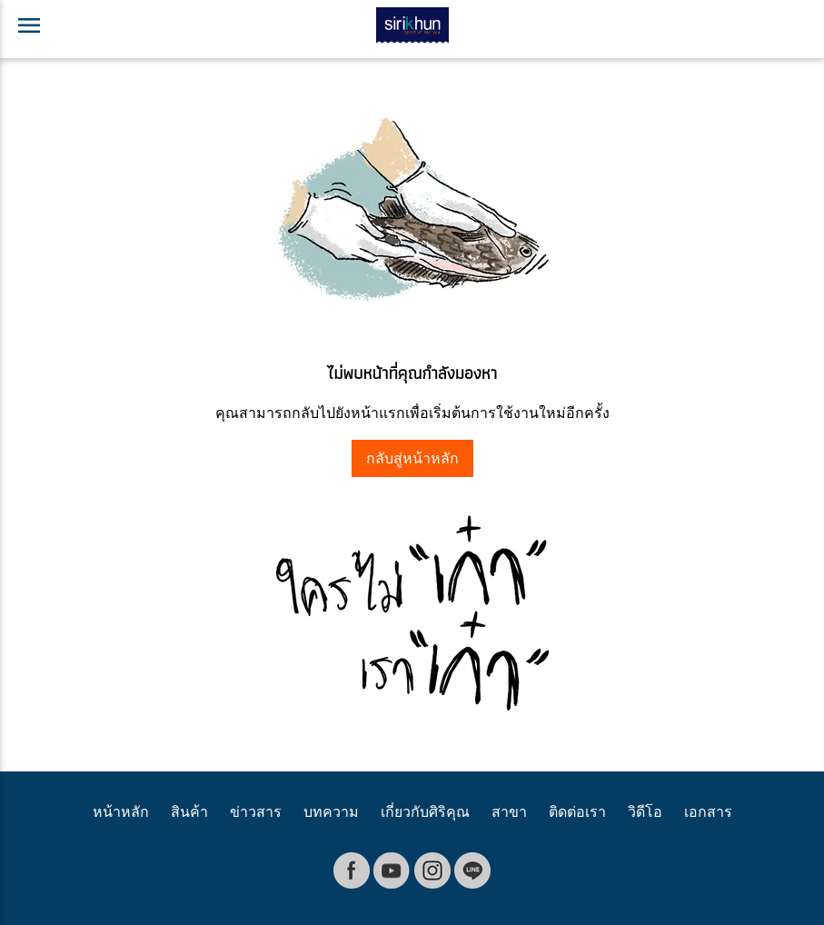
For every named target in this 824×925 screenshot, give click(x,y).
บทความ (331, 812)
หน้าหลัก (121, 812)
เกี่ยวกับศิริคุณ (425, 812)
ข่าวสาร (256, 812)
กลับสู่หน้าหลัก (412, 458)
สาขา (509, 812)
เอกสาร (708, 812)
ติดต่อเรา (577, 812)
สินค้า (189, 812)
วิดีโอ (645, 812)
